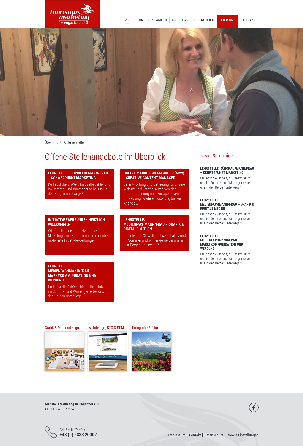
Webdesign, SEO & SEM (106, 327)
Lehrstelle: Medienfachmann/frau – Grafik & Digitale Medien (154, 224)
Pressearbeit (184, 20)
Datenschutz (213, 435)
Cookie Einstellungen (243, 435)
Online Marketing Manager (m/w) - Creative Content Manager (154, 175)
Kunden (207, 20)
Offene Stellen (75, 142)
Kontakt (248, 20)
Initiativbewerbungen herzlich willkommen (76, 222)
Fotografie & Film (145, 327)
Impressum (177, 435)
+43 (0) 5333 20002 (78, 434)
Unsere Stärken (153, 20)
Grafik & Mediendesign (62, 327)
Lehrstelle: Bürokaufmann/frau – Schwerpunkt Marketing (78, 175)
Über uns (227, 20)
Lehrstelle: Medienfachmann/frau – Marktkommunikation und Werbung (72, 273)
